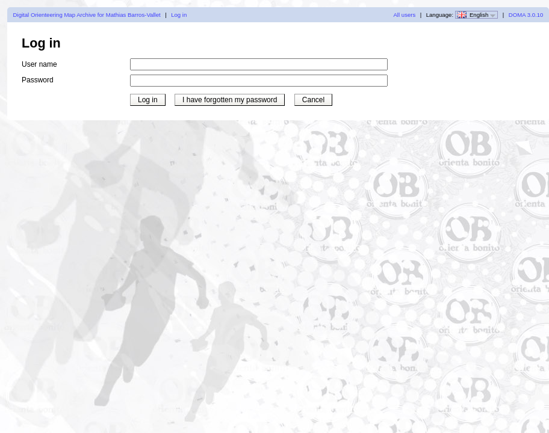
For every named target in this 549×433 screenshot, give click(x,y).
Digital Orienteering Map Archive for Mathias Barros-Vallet (87, 14)
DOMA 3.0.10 (526, 14)
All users (404, 14)
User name (39, 64)
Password (38, 80)
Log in (179, 14)
